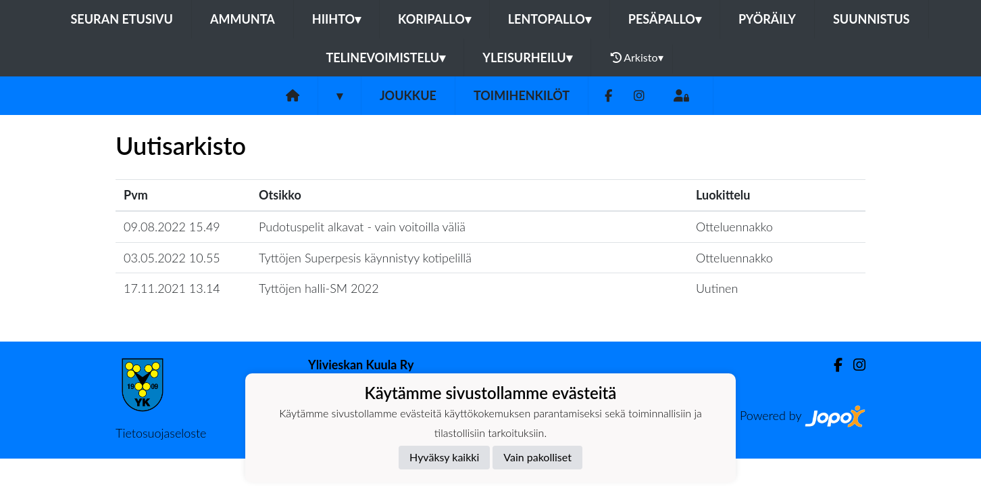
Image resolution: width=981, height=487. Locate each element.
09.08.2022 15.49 (172, 226)
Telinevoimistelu (385, 57)
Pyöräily (767, 18)
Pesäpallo (664, 18)
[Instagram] (639, 95)
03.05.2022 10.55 (172, 257)
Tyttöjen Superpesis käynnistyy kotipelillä (365, 257)
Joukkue (408, 95)
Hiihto (336, 18)
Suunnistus (871, 18)
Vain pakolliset (537, 456)
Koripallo (434, 18)
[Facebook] (608, 95)
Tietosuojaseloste (161, 432)
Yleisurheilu (527, 57)
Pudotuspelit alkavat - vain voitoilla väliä (362, 226)
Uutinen (717, 288)
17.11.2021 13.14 (172, 288)
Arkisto (637, 57)
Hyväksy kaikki (444, 456)
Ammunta (242, 18)
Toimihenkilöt (522, 95)
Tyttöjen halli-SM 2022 (319, 288)
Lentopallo (549, 18)
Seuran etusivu (121, 18)
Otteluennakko (734, 226)
